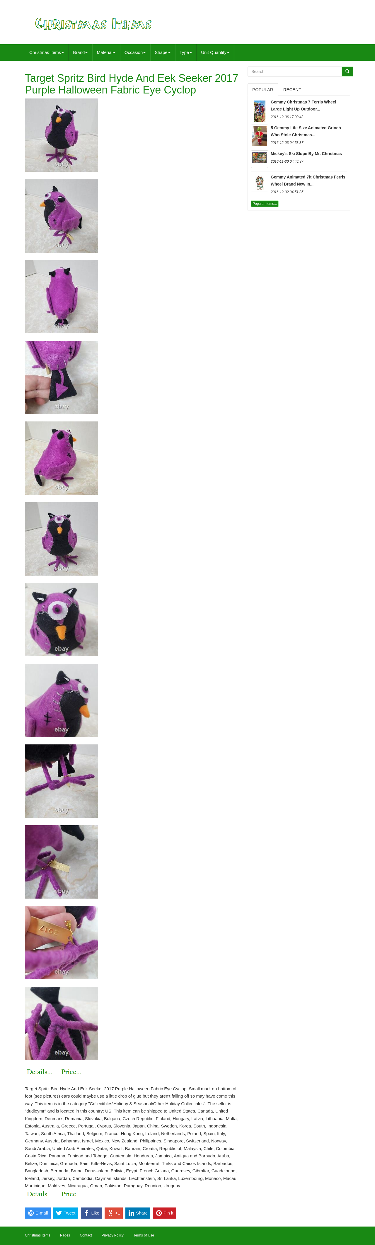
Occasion (135, 52)
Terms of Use (143, 1235)
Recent (292, 89)
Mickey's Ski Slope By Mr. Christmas (306, 153)
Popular (262, 89)
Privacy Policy (113, 1235)
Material (106, 52)
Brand (80, 52)
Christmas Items (46, 52)
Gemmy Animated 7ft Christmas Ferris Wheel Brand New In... (308, 180)
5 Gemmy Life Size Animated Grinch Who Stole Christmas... (306, 131)
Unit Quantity (215, 52)
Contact (86, 1235)
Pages (65, 1235)
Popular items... (265, 204)
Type (186, 52)
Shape (162, 52)
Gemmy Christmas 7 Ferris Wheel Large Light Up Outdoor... (303, 105)
